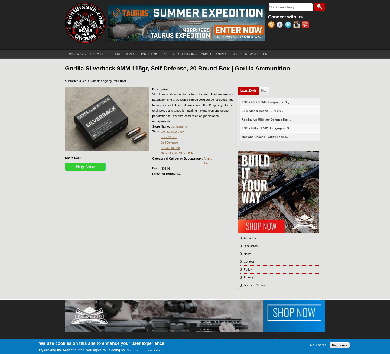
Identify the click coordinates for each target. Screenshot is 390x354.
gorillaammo (179, 126)
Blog (263, 90)
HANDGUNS (148, 54)
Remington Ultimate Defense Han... (266, 119)
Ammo (208, 158)
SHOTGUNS (187, 54)
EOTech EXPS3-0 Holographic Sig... (267, 102)
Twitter (289, 25)
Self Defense (169, 142)
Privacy (248, 277)
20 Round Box (170, 148)
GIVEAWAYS (76, 54)
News (247, 253)
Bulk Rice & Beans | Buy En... (262, 110)
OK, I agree (318, 345)
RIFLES (168, 54)
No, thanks (339, 345)
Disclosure (251, 246)
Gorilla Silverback (172, 131)
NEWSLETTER (256, 54)
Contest (249, 261)
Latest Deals (249, 89)
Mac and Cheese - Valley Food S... (266, 136)
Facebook (281, 25)
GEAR (236, 54)
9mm (207, 163)
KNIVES (221, 54)
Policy (248, 269)
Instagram (297, 25)
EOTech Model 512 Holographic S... (266, 128)
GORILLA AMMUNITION (177, 153)
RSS (272, 25)
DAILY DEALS (100, 54)
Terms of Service (255, 285)
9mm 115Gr (169, 137)
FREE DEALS (125, 54)
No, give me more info (143, 350)
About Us (250, 238)
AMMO (206, 54)
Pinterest (306, 25)
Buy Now (85, 166)
